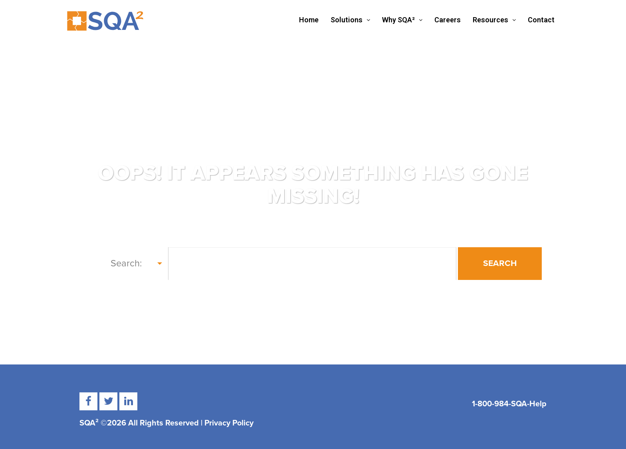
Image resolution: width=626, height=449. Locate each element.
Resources (494, 20)
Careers (447, 20)
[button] (350, 20)
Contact (541, 20)
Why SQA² (402, 20)
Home (309, 20)
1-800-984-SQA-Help (509, 404)
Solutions (350, 20)
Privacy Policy (229, 423)
